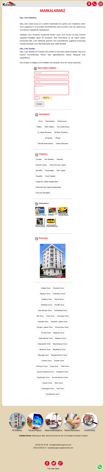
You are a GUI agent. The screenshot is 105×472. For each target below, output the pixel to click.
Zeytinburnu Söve (53, 395)
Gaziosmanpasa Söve (45, 373)
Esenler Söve (59, 362)
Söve (40, 123)
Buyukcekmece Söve (59, 356)
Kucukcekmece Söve (60, 379)
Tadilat (39, 128)
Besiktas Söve (45, 351)
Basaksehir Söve (44, 345)
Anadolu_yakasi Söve (59, 323)
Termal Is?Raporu (35, 424)
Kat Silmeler (49, 161)
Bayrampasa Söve (60, 345)
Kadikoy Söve (47, 301)
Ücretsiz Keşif (90, 424)
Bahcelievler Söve (46, 340)
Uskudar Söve (43, 323)
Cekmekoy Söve (59, 295)
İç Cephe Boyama (44, 134)
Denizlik (60, 161)
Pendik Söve (59, 306)
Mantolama (50, 123)
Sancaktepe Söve (45, 312)
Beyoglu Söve (43, 356)
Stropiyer (48, 139)
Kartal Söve (59, 301)
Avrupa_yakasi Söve (45, 329)
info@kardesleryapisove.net (60, 446)
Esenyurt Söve (42, 368)
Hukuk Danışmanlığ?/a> (53, 424)
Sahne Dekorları (62, 145)
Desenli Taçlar (41, 166)
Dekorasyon (62, 123)
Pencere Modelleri (43, 194)
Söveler (39, 161)
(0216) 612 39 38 (41, 446)
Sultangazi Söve (48, 390)
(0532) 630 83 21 (39, 449)
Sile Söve (40, 317)
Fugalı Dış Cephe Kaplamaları (47, 183)
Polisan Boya (63, 213)
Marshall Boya (51, 224)
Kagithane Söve (43, 379)
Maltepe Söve (46, 306)
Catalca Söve (46, 362)
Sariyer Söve (47, 384)
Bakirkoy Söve (60, 340)
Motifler (39, 172)
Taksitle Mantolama (45, 145)
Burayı (69, 54)
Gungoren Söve (62, 373)
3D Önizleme (17, 424)
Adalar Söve (46, 289)
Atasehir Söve (58, 289)
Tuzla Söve (50, 317)
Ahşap (57, 139)
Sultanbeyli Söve (60, 312)
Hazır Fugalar (50, 177)
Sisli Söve (60, 390)
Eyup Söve (54, 368)
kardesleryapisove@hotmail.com (60, 449)
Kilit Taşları (61, 172)
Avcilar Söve (46, 334)
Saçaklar (39, 177)
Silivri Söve (59, 384)
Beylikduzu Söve (59, 351)
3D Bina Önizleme (61, 134)
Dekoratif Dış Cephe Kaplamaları (48, 189)
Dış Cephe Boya (63, 128)
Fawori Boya (40, 224)
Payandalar (49, 172)
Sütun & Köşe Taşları (58, 166)
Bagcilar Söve (58, 334)
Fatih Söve (65, 368)
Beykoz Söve (45, 295)
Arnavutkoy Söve (61, 329)
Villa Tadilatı (49, 128)
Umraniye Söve (63, 317)
